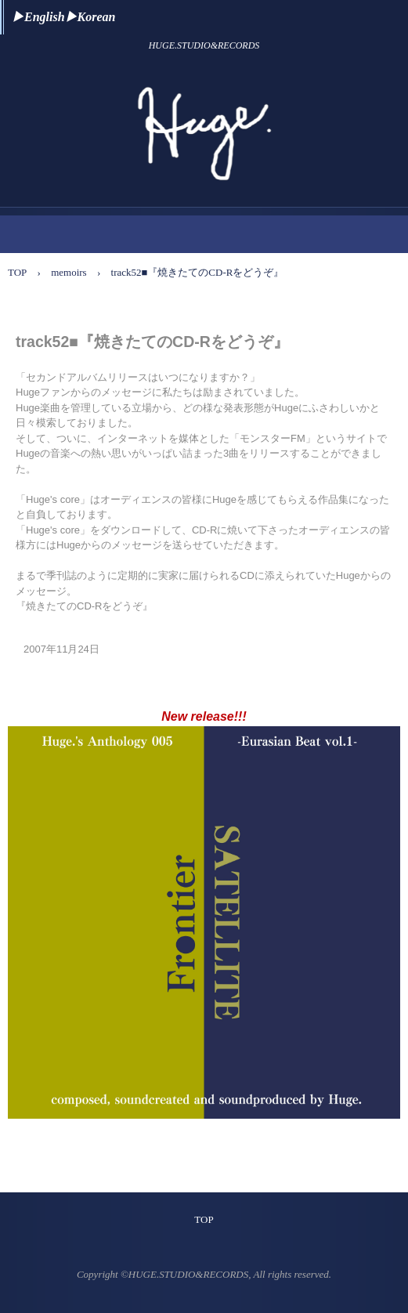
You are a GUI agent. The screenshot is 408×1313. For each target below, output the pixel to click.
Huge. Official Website (204, 89)
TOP (203, 1219)
